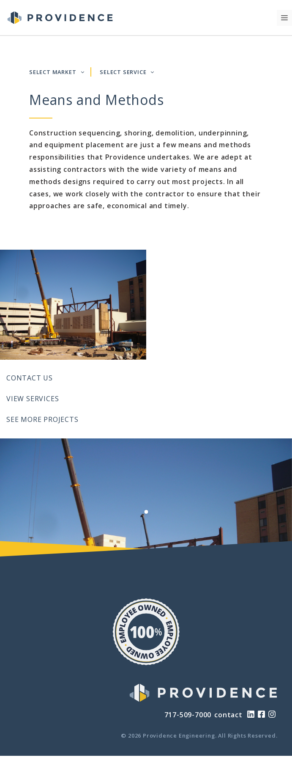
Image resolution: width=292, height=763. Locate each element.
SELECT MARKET (56, 72)
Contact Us (29, 378)
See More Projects (42, 419)
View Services (32, 398)
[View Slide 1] (146, 512)
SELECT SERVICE (127, 72)
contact (228, 714)
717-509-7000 (188, 714)
